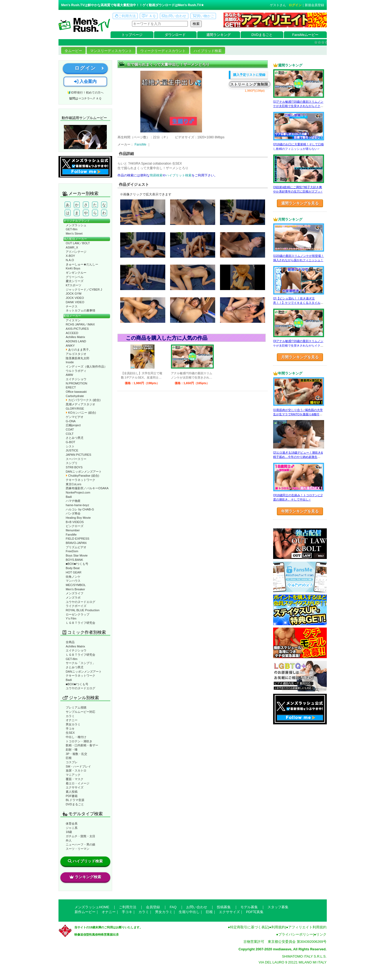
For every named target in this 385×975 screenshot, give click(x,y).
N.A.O (70, 260)
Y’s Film (71, 618)
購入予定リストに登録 (249, 75)
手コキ (70, 728)
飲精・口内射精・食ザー (82, 745)
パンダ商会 (73, 513)
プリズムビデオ (76, 547)
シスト (70, 446)
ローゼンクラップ (77, 614)
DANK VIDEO (75, 302)
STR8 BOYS (74, 467)
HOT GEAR (73, 572)
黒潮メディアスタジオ (80, 404)
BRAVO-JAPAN (76, 542)
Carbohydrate (75, 396)
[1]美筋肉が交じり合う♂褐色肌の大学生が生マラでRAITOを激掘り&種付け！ (298, 414)
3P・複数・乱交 (76, 753)
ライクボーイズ (76, 605)
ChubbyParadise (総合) (82, 475)
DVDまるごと (262, 35)
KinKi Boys (73, 268)
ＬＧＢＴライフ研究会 (80, 622)
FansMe (71, 534)
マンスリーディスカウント (111, 51)
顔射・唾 (72, 749)
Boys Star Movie (76, 555)
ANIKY (70, 345)
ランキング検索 (85, 877)
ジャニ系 (72, 827)
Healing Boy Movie (78, 517)
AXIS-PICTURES (77, 328)
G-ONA (71, 421)
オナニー (72, 720)
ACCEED (72, 333)
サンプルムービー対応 (80, 711)
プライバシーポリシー (295, 934)
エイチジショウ (76, 379)
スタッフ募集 (277, 907)
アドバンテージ (76, 251)
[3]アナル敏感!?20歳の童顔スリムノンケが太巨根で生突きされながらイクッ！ (298, 345)
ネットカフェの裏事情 (80, 310)
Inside (70, 362)
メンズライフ (74, 593)
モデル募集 (249, 907)
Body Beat (73, 568)
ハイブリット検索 (179, 175)
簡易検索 (156, 175)
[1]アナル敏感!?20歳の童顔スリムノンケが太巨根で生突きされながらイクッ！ (298, 106)
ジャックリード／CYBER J (84, 289)
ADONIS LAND (76, 341)
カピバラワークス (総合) (83, 400)
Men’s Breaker (75, 589)
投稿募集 (224, 907)
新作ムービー (85, 912)
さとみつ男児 (74, 437)
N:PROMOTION (76, 383)
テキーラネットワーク (80, 479)
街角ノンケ (73, 576)
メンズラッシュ (76, 225)
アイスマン (73, 320)
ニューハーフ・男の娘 (80, 844)
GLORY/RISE (75, 408)
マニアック (73, 774)
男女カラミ (73, 724)
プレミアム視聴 (76, 707)
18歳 (69, 831)
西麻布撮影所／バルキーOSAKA (87, 488)
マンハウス (73, 580)
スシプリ (72, 463)
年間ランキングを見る (300, 511)
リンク (321, 934)
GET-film (72, 229)
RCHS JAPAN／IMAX (80, 324)
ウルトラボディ (76, 370)
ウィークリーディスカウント (163, 51)
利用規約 (278, 927)
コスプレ (72, 762)
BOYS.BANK (74, 559)
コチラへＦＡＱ (91, 98)
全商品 (70, 642)
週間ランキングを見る (300, 203)
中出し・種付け (76, 737)
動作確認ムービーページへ (85, 137)
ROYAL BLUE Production (83, 610)
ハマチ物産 (73, 500)
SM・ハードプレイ (78, 766)
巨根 (69, 757)
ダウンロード (175, 35)
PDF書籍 (72, 796)
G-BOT (70, 442)
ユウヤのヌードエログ (80, 601)
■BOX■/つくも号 (77, 563)
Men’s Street (74, 233)
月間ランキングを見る (300, 357)
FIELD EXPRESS (77, 538)
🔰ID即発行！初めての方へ (85, 92)
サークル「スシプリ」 (80, 663)
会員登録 (153, 907)
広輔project (73, 425)
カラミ (70, 716)
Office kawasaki (76, 391)
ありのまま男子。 (79, 349)
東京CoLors (73, 484)
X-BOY (70, 255)
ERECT (71, 387)
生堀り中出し (189, 912)
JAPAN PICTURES (78, 454)
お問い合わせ (174, 16)
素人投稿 (72, 791)
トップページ (132, 35)
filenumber (73, 530)
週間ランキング (218, 35)
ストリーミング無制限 (249, 84)
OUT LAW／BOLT (78, 243)
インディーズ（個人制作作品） (86, 366)
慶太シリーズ (74, 281)
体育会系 (72, 823)
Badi (69, 496)
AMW (69, 374)
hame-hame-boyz (77, 505)
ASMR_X (72, 247)
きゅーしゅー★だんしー (82, 264)
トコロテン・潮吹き (79, 741)
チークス (72, 306)
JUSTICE (72, 450)
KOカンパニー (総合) (81, 412)
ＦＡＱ (149, 16)
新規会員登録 (314, 5)
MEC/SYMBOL (76, 585)
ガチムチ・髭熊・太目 (80, 836)
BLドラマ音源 (75, 800)
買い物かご (203, 16)
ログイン (295, 5)
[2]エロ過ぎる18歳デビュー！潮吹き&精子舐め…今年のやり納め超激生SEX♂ (298, 457)
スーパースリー (76, 459)
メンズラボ (73, 597)
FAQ (173, 907)
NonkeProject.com (78, 492)
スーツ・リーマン (77, 848)
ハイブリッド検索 (208, 51)
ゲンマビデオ (74, 416)
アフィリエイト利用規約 (307, 927)
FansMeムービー (305, 35)
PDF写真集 (254, 912)
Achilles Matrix (75, 337)
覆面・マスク (74, 779)
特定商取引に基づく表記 (249, 927)
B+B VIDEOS (75, 522)
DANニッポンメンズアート (84, 471)
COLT (70, 433)
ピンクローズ (74, 526)
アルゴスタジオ (76, 353)
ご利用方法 (125, 16)
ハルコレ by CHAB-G (80, 509)
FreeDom (72, 551)
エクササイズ (74, 787)
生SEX (70, 732)
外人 (69, 840)
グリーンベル (74, 277)
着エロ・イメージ (77, 783)
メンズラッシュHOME (92, 907)
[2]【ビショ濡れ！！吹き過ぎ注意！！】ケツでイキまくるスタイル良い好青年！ (298, 303)
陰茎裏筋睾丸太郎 (77, 358)
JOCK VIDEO (75, 297)
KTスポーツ (73, 285)
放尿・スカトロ (76, 770)
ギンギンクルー (76, 272)
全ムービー (73, 51)
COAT (70, 429)
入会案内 (85, 81)
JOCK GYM (73, 293)
